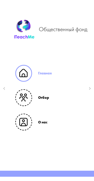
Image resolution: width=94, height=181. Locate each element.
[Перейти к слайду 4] (49, 169)
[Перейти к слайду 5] (54, 169)
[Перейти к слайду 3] (44, 169)
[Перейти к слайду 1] (34, 169)
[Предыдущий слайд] (4, 88)
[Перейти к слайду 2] (39, 169)
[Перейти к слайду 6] (59, 169)
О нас (42, 122)
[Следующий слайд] (90, 88)
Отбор (43, 97)
